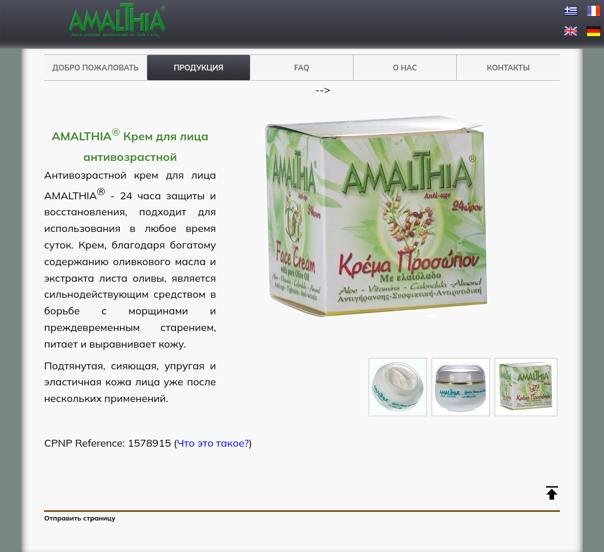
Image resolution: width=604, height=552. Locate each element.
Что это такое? (213, 443)
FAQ (301, 67)
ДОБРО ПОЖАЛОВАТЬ (95, 67)
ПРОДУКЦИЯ (198, 67)
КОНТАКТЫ (508, 67)
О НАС (405, 67)
